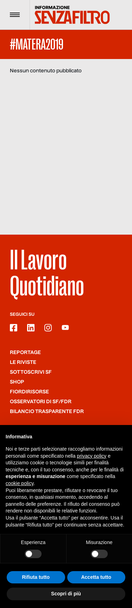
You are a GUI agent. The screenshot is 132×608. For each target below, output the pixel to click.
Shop (17, 382)
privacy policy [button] (91, 456)
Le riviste (23, 362)
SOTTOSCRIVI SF (31, 372)
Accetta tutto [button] (96, 577)
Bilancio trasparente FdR (47, 411)
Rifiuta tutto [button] (36, 577)
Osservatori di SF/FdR (40, 401)
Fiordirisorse (29, 392)
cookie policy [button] (19, 483)
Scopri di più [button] (66, 594)
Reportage (25, 352)
